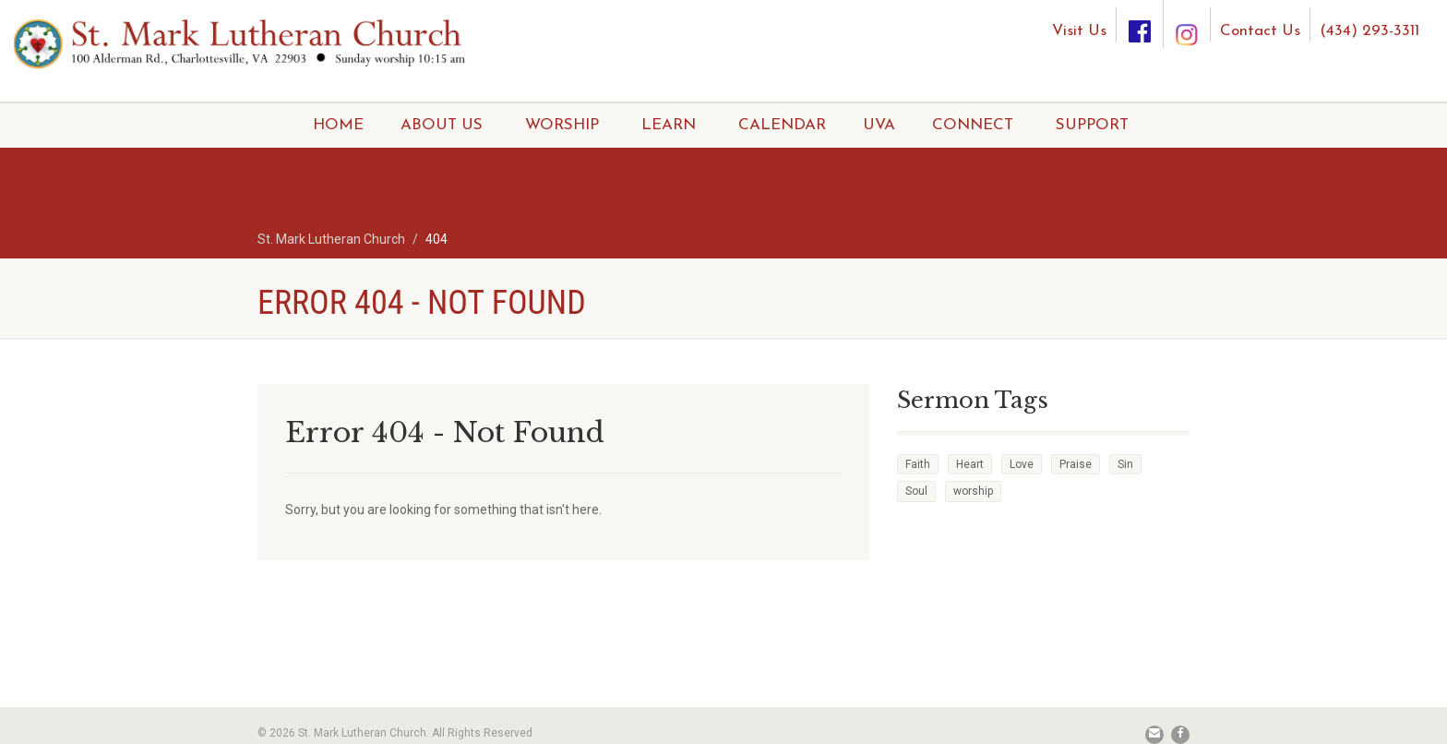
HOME (338, 125)
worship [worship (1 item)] (973, 491)
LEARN (668, 125)
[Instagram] (1187, 17)
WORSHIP (562, 125)
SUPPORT (1092, 125)
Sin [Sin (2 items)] (1125, 464)
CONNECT (972, 125)
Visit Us (1079, 31)
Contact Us (1260, 31)
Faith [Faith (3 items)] (917, 464)
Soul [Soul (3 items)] (916, 491)
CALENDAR (782, 125)
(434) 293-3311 (1369, 31)
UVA (879, 125)
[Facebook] (1140, 24)
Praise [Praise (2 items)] (1075, 464)
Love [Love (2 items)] (1022, 464)
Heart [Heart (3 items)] (970, 464)
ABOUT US (442, 125)
